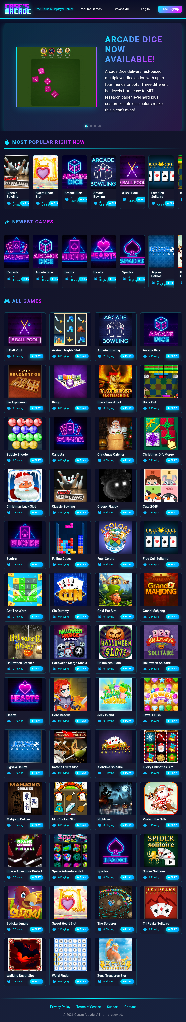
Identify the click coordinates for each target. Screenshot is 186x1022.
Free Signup (170, 9)
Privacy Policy (60, 1006)
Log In (145, 9)
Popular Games (91, 9)
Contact (130, 1006)
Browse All (121, 9)
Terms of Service (88, 1006)
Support (112, 1006)
